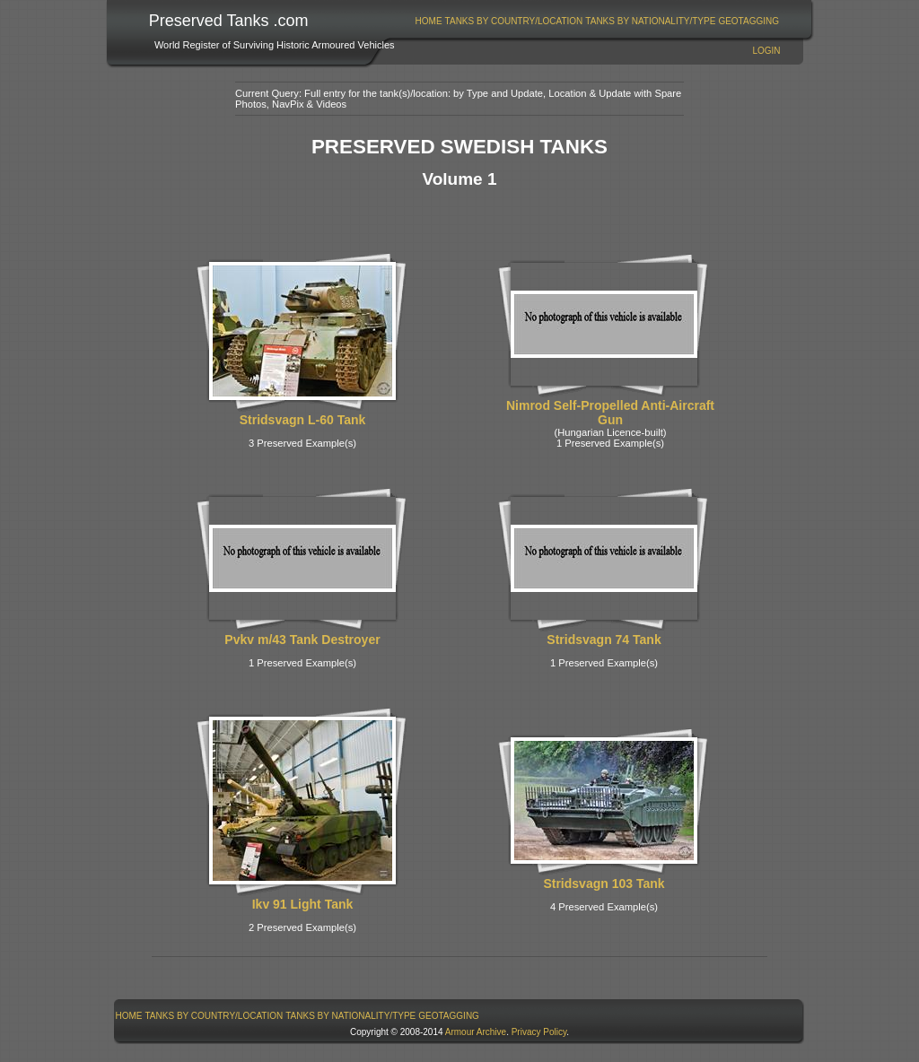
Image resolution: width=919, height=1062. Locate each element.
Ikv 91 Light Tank (303, 904)
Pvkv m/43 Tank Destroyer (302, 639)
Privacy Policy (539, 1032)
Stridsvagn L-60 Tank (303, 420)
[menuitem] (428, 21)
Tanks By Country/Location (514, 21)
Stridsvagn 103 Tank (603, 883)
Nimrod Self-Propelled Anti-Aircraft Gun (610, 412)
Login (766, 51)
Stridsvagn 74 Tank (604, 639)
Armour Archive (475, 1032)
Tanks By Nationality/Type (650, 21)
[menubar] (597, 21)
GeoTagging (748, 21)
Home (429, 21)
